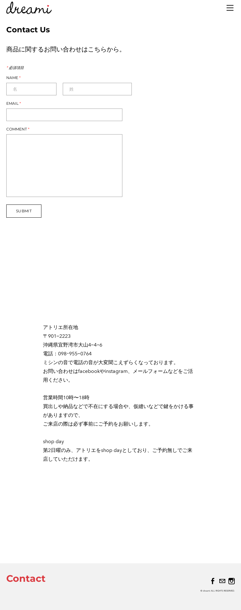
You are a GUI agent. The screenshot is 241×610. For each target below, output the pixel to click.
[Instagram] (231, 581)
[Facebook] (213, 581)
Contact (26, 578)
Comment (17, 129)
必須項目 (15, 68)
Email (13, 103)
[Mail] (222, 581)
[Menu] (230, 8)
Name (13, 78)
